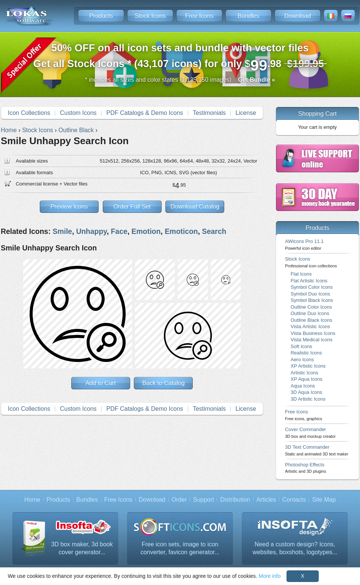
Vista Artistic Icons (310, 326)
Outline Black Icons (311, 320)
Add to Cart (101, 383)
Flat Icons (301, 274)
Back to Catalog (163, 383)
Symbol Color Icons (312, 287)
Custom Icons (78, 113)
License (246, 113)
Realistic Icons (306, 353)
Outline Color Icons (311, 307)
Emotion (146, 231)
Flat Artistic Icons (309, 280)
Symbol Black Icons (312, 300)
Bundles (249, 15)
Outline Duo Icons (310, 313)
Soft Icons (301, 346)
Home (32, 499)
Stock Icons (150, 15)
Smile (62, 231)
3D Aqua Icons (306, 392)
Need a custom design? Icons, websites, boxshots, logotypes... (295, 548)
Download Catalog (194, 206)
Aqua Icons (303, 386)
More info (269, 576)
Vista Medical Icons (311, 339)
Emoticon (181, 231)
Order (179, 499)
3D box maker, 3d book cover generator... (82, 548)
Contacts (294, 499)
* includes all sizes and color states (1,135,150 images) (180, 80)
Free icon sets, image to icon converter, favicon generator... (180, 548)
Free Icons (199, 15)
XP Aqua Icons (306, 379)
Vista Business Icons (313, 333)
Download (297, 15)
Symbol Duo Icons (310, 294)
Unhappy (91, 231)
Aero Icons (302, 359)
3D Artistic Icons (308, 399)
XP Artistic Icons (308, 366)
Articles (266, 499)
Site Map (324, 499)
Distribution (235, 499)
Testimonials (209, 113)
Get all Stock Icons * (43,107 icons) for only (180, 58)
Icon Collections (29, 113)
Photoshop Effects (305, 467)
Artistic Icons (304, 372)
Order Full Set (132, 206)
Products (101, 15)
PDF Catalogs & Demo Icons (144, 113)
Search (214, 231)
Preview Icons (69, 206)
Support (203, 499)
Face (119, 231)
